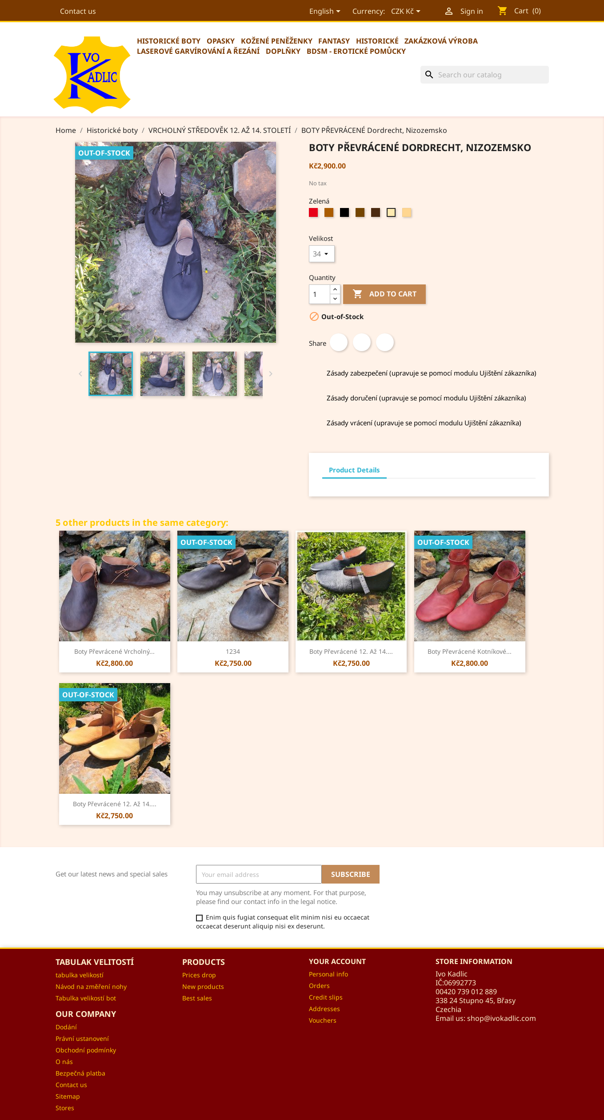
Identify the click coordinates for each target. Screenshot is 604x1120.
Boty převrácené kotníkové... (470, 651)
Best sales (197, 998)
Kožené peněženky (276, 41)
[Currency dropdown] (406, 12)
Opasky (221, 41)
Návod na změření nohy (91, 986)
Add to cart (384, 294)
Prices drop (199, 975)
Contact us (78, 11)
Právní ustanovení (82, 1038)
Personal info (328, 974)
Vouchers (322, 1020)
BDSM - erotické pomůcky (356, 51)
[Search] (484, 75)
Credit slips (326, 997)
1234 (233, 651)
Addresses (324, 1008)
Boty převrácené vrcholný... (114, 651)
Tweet (362, 342)
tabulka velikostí (80, 975)
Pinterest (385, 342)
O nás (64, 1061)
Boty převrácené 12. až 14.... (351, 651)
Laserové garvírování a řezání (198, 51)
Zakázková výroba (441, 41)
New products (203, 986)
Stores (65, 1108)
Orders (319, 985)
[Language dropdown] (325, 12)
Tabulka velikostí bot (86, 998)
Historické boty (168, 41)
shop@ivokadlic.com (501, 1018)
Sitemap (68, 1096)
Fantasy (334, 41)
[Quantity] (319, 294)
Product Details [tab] (354, 469)
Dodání (66, 1027)
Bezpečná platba (80, 1073)
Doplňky (283, 51)
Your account (337, 961)
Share (339, 342)
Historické (377, 41)
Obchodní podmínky (86, 1050)
